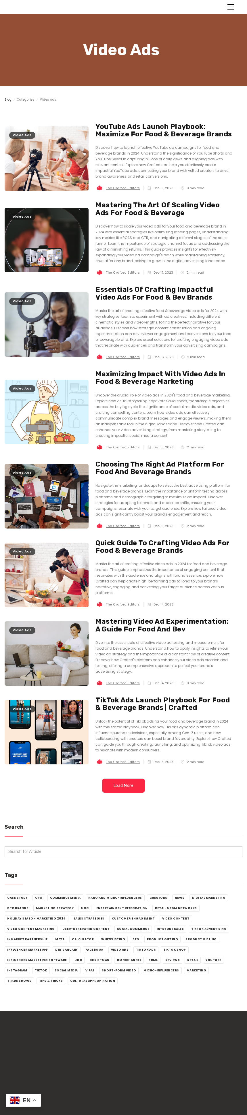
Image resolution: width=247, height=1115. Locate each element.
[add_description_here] (123, 851)
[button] (229, 7)
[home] (30, 7)
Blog (8, 99)
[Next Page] (123, 786)
